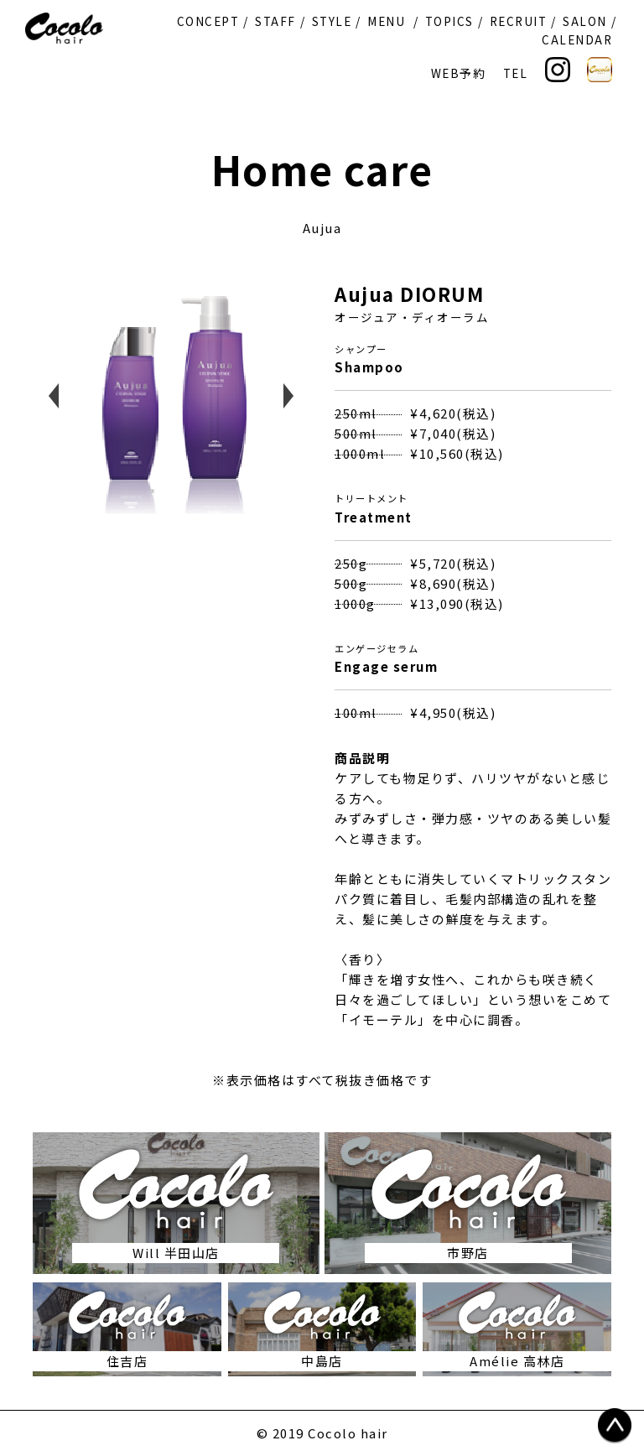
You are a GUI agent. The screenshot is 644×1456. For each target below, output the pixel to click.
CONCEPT (208, 21)
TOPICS (449, 21)
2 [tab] (175, 497)
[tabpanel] (171, 396)
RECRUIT (519, 21)
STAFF (275, 21)
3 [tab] (192, 497)
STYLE (332, 21)
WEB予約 (458, 73)
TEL (515, 73)
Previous (54, 396)
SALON (585, 21)
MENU (386, 21)
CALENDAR (577, 39)
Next (288, 396)
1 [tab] (158, 497)
